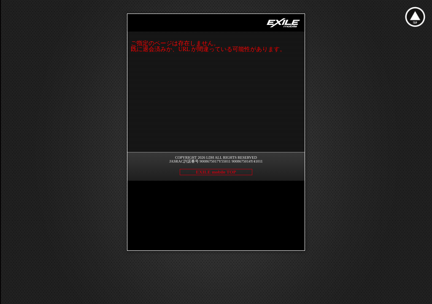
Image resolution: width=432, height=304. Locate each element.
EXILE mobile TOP (216, 171)
